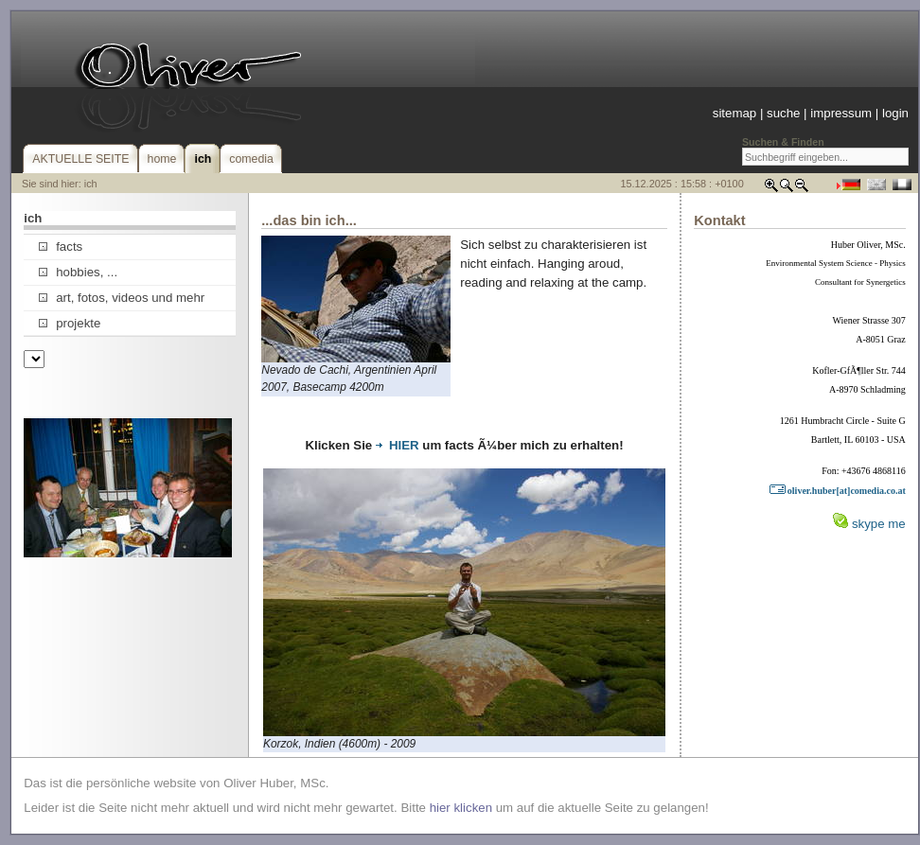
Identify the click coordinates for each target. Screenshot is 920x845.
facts (60, 246)
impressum (841, 113)
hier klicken (461, 808)
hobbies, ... (78, 272)
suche (783, 113)
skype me (879, 524)
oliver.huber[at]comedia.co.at (837, 490)
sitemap (734, 113)
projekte (69, 323)
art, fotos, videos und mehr (121, 297)
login (895, 113)
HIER (397, 445)
